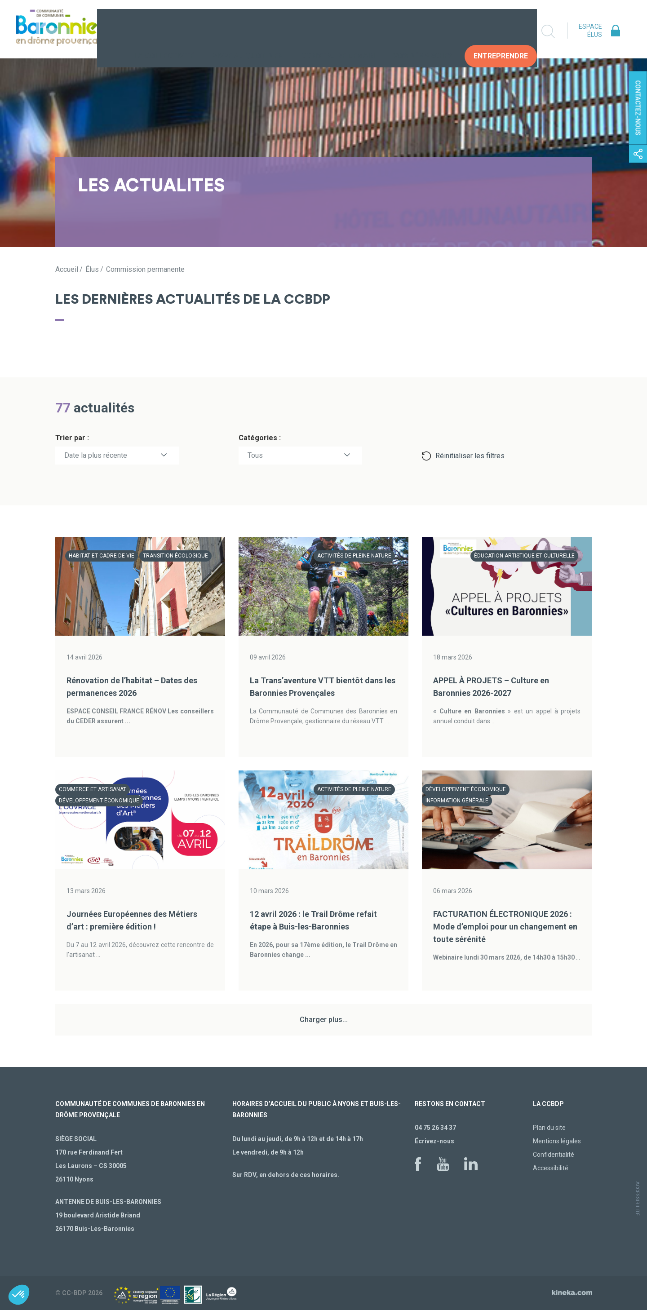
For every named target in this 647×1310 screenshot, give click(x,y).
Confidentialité (553, 1154)
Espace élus (590, 30)
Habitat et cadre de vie (101, 556)
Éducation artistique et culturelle (524, 556)
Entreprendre (501, 31)
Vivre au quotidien (248, 31)
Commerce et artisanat (92, 789)
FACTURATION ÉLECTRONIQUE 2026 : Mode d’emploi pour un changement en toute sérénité (505, 926)
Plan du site (549, 1127)
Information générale (456, 800)
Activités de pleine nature (354, 556)
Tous (255, 455)
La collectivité (164, 31)
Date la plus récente (95, 455)
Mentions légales (557, 1141)
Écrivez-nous (434, 1141)
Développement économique (99, 800)
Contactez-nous (638, 108)
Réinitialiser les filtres (470, 455)
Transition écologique (175, 556)
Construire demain (338, 31)
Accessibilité (550, 1168)
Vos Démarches (422, 31)
